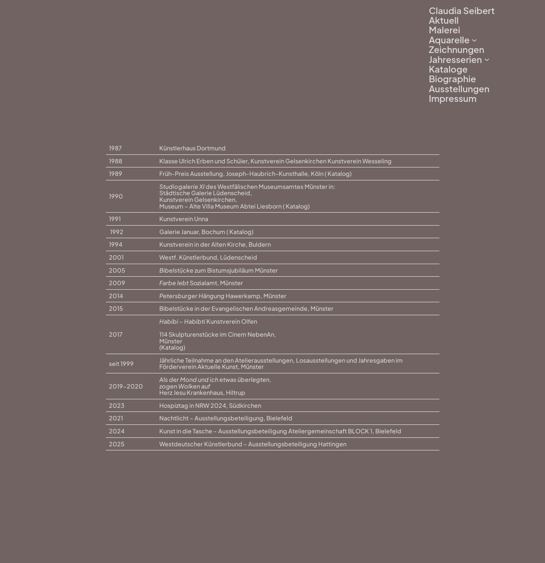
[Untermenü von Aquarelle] (474, 39)
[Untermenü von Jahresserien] (486, 59)
